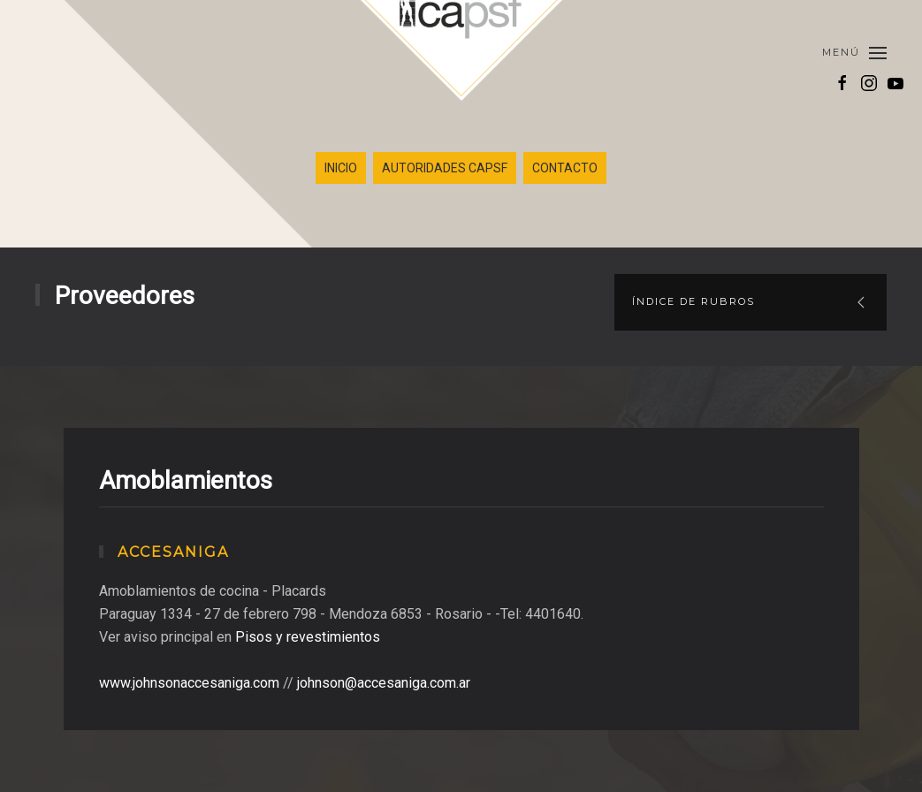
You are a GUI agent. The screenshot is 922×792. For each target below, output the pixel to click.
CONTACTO (565, 168)
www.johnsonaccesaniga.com (189, 682)
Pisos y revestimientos (307, 636)
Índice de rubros (693, 301)
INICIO (340, 168)
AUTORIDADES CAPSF (444, 168)
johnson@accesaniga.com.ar (383, 682)
